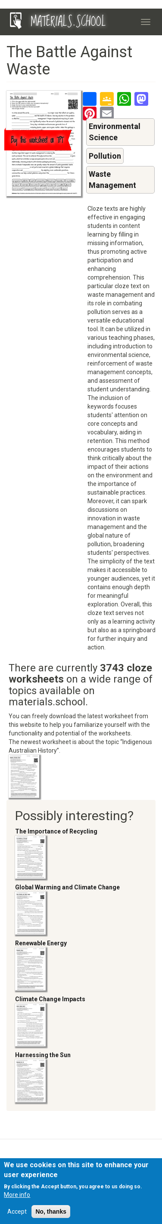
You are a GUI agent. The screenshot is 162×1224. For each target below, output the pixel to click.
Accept (17, 1214)
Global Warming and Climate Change (67, 887)
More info (17, 1197)
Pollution (105, 155)
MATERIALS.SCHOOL (68, 22)
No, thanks (50, 1214)
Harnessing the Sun (43, 1055)
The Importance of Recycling (56, 831)
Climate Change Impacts (50, 999)
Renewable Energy (41, 943)
